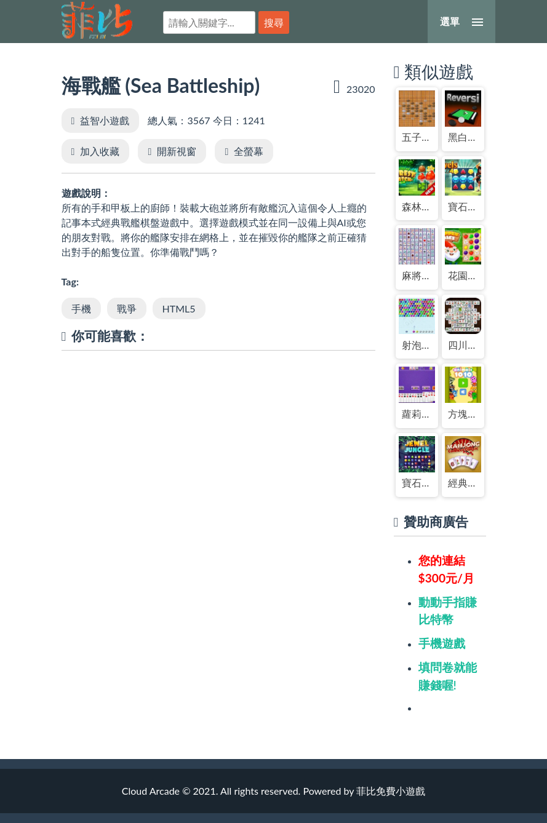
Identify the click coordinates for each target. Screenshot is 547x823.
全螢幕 (248, 151)
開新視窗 (176, 151)
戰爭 (127, 308)
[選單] (461, 21)
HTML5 (179, 308)
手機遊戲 (441, 643)
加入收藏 (99, 151)
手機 (81, 308)
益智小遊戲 (104, 120)
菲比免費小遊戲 (97, 20)
